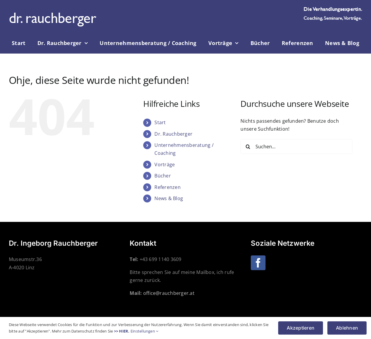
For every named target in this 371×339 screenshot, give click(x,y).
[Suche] (247, 146)
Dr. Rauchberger (173, 134)
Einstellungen (145, 331)
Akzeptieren (300, 328)
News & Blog (168, 198)
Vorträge (164, 164)
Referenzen (167, 187)
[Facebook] (258, 262)
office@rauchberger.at (168, 293)
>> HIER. (122, 331)
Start (160, 122)
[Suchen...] (296, 146)
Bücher (162, 175)
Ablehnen (347, 328)
